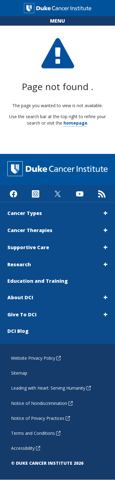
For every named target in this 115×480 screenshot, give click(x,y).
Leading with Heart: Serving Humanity (51, 388)
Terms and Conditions (35, 433)
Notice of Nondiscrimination (42, 403)
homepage (75, 123)
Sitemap (19, 373)
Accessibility (25, 448)
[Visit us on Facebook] (13, 193)
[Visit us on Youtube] (79, 193)
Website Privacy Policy (36, 358)
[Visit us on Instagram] (35, 193)
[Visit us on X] (57, 193)
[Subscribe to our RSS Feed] (101, 193)
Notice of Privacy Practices (40, 418)
